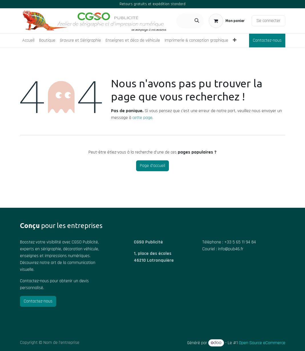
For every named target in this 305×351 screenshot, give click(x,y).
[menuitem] (28, 40)
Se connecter (268, 21)
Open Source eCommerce (262, 343)
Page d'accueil (152, 166)
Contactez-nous (267, 40)
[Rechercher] (197, 20)
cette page (142, 118)
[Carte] (164, 297)
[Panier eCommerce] (226, 21)
